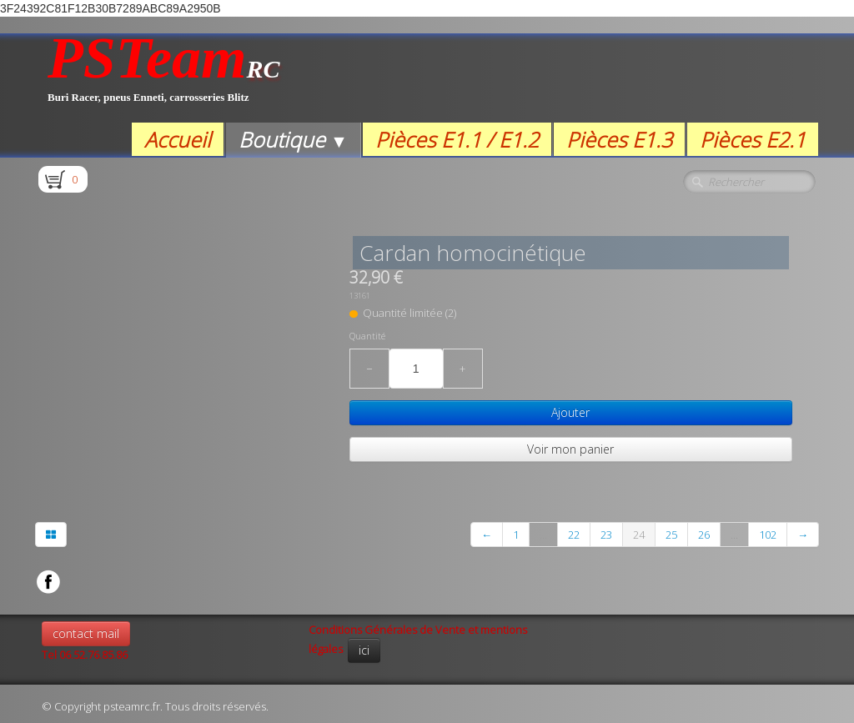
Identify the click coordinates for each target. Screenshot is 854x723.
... (543, 534)
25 (671, 534)
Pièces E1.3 (619, 139)
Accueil (177, 139)
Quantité (367, 336)
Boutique (293, 139)
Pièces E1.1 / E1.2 (457, 139)
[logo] (164, 78)
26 (704, 534)
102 (767, 534)
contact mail (86, 633)
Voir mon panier (570, 449)
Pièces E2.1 (753, 139)
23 (606, 534)
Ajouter (570, 412)
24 (639, 534)
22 (574, 534)
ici (364, 650)
